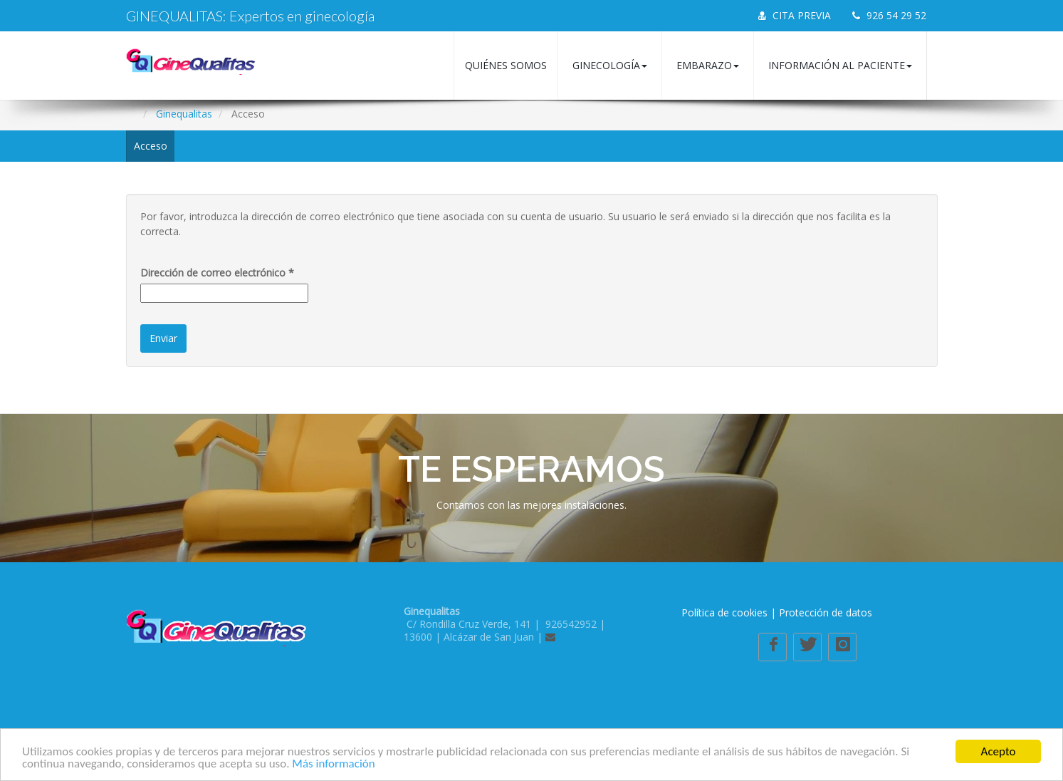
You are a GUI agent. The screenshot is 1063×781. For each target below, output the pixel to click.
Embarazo (707, 65)
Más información (333, 764)
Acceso (150, 145)
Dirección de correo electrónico (217, 272)
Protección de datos (825, 612)
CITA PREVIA (794, 15)
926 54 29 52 (889, 15)
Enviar (163, 338)
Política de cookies (724, 612)
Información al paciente (840, 65)
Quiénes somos (506, 65)
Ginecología (609, 65)
